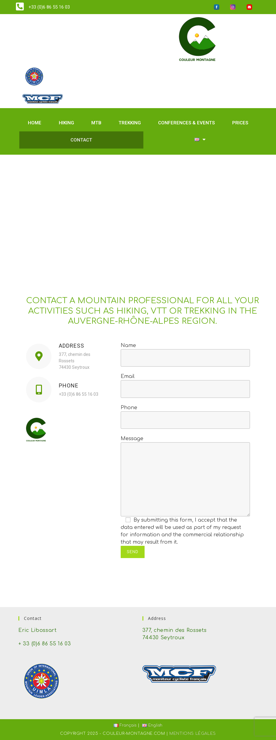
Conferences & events (186, 123)
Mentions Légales (192, 733)
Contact (81, 140)
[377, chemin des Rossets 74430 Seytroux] (138, 213)
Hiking (66, 123)
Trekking (130, 123)
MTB (96, 123)
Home (34, 123)
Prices (240, 123)
